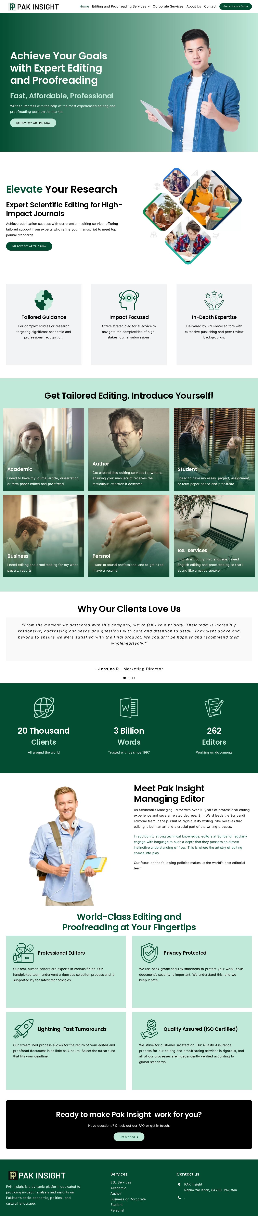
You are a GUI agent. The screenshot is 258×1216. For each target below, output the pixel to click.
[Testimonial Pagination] (124, 678)
